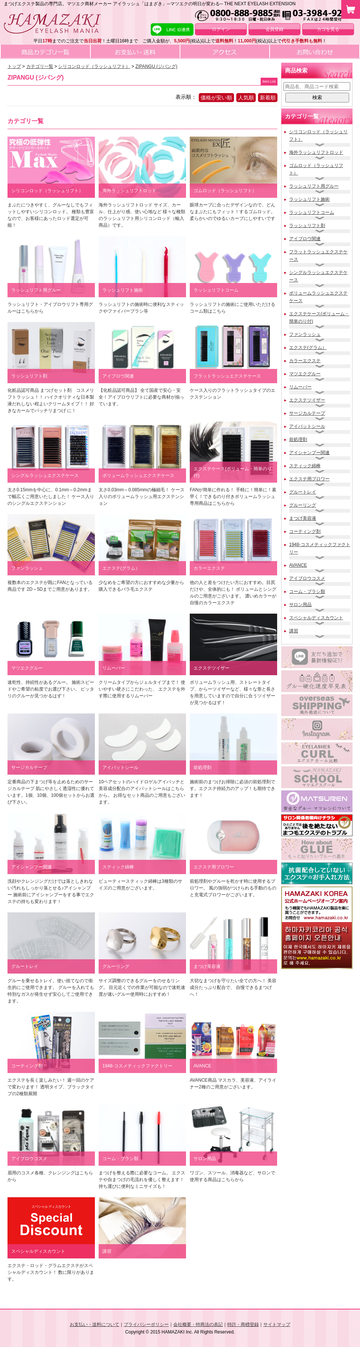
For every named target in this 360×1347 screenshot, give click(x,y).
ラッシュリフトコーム (311, 212)
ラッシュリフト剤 (307, 225)
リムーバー (300, 387)
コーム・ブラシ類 (307, 591)
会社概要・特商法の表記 (198, 1324)
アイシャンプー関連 (309, 452)
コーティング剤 (305, 531)
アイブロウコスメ (307, 578)
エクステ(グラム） (308, 347)
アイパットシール (307, 426)
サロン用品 (300, 604)
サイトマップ (276, 1324)
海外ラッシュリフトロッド (316, 152)
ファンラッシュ (305, 334)
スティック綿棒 (305, 465)
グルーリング (302, 505)
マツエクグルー (305, 373)
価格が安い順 (216, 98)
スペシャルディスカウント (316, 617)
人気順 (246, 98)
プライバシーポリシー (146, 1324)
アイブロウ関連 (305, 238)
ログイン (221, 29)
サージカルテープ (307, 413)
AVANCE (298, 565)
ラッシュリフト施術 (309, 199)
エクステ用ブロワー (309, 479)
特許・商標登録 (243, 1324)
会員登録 (275, 29)
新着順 (268, 98)
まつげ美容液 (302, 518)
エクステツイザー (307, 400)
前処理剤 (298, 439)
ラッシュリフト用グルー (314, 186)
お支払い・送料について (94, 1324)
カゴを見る (328, 29)
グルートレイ (302, 492)
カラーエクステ (305, 360)
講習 (293, 631)
